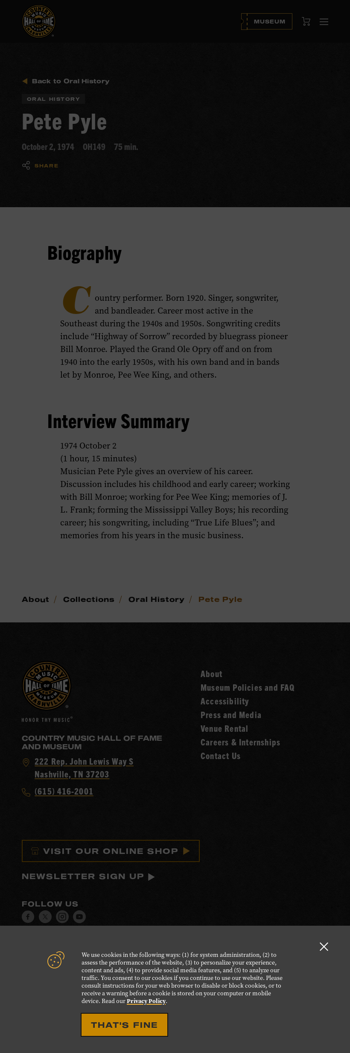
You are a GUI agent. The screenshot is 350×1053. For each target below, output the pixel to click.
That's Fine (124, 1025)
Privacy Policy (146, 1001)
